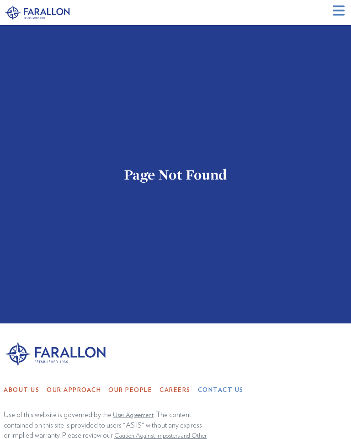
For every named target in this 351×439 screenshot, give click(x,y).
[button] (340, 12)
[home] (38, 13)
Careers (175, 390)
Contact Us (221, 390)
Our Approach (74, 390)
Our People (130, 390)
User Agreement (133, 415)
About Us (21, 390)
